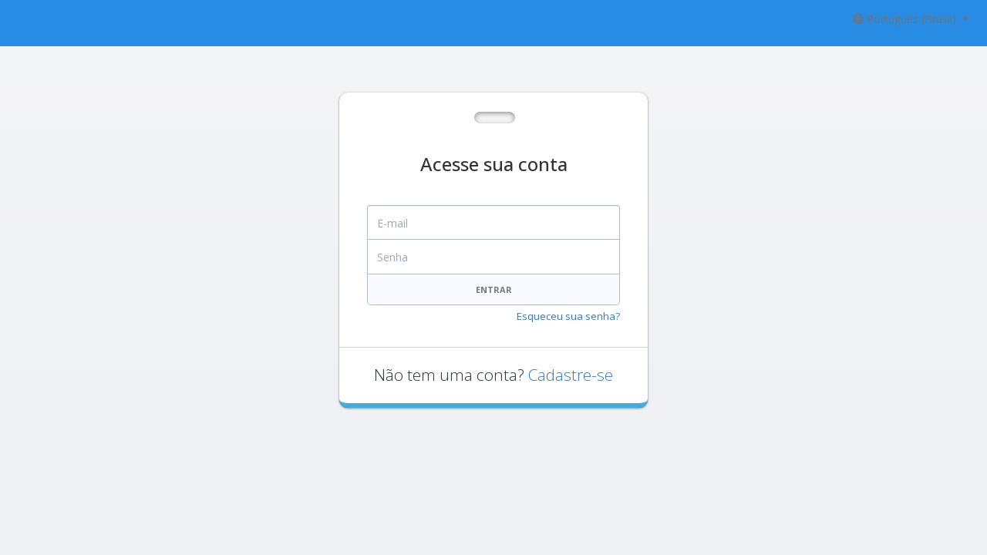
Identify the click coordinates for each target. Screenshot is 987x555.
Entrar (494, 289)
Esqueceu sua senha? (568, 316)
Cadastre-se (570, 374)
